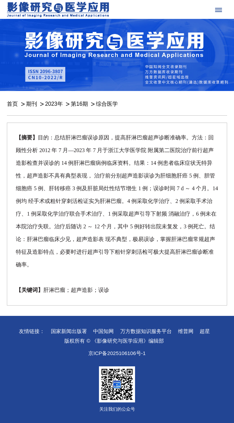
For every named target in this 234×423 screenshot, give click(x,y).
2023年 (54, 104)
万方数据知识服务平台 (146, 331)
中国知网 (103, 331)
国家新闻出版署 (69, 331)
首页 (12, 104)
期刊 (31, 104)
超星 (205, 331)
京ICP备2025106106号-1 (117, 353)
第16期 (79, 104)
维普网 (185, 331)
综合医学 (107, 104)
